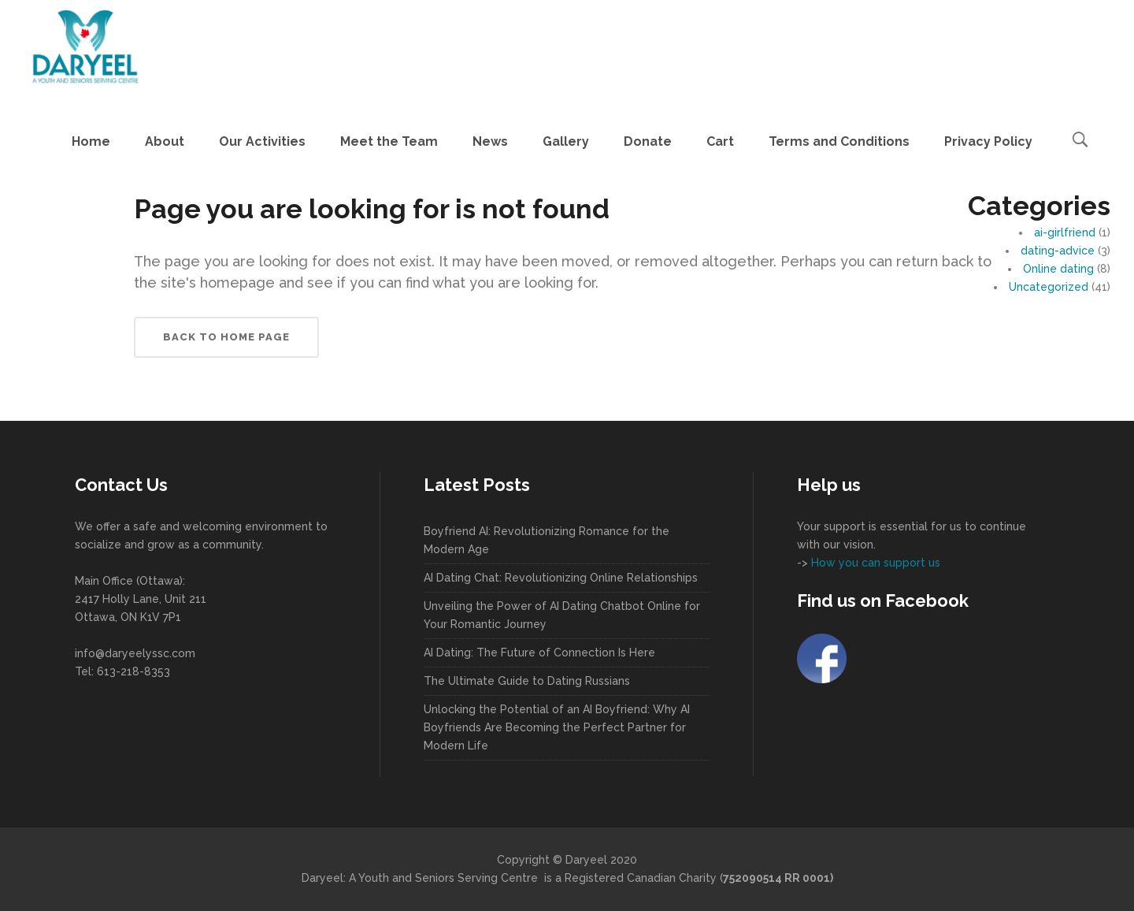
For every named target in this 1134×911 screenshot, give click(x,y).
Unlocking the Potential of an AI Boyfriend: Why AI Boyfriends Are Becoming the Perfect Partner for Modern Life (557, 727)
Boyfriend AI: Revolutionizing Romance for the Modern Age (546, 540)
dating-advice (1058, 250)
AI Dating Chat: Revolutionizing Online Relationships (561, 577)
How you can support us (874, 562)
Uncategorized (1048, 287)
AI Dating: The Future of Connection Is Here (539, 652)
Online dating (1058, 268)
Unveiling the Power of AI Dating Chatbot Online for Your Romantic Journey (562, 615)
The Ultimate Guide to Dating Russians (527, 681)
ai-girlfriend (1064, 232)
